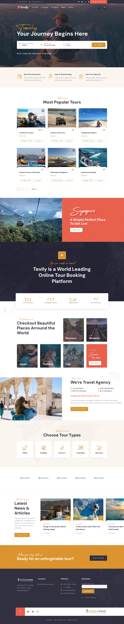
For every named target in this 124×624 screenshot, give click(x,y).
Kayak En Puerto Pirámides (29, 172)
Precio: (21, 136)
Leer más (46, 533)
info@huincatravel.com (88, 583)
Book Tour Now (98, 558)
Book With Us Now (79, 409)
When (67, 43)
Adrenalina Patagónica (59, 172)
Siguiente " (34, 189)
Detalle (38, 141)
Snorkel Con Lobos (26, 133)
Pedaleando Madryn (89, 133)
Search (98, 45)
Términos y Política (90, 597)
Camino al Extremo (57, 133)
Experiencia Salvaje (88, 172)
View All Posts (22, 535)
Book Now (46, 54)
